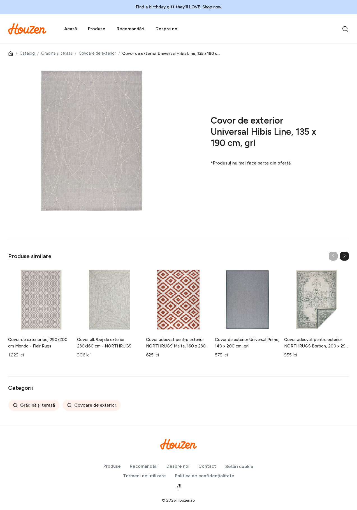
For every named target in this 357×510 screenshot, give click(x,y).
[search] (345, 29)
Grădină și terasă (56, 53)
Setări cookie (239, 466)
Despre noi (167, 28)
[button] (344, 256)
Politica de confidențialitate (204, 475)
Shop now (211, 7)
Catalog (27, 53)
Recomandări (130, 28)
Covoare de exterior (97, 53)
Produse (96, 28)
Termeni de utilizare (144, 475)
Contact (207, 466)
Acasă (70, 28)
